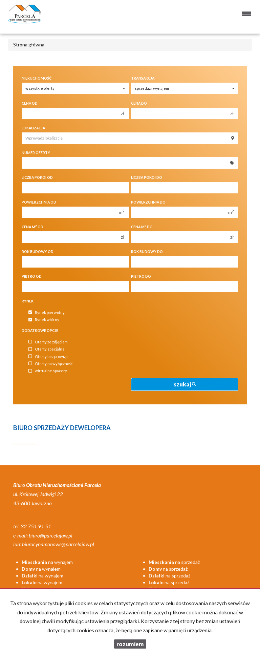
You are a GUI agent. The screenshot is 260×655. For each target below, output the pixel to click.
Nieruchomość (36, 78)
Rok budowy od (37, 252)
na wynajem (47, 562)
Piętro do (141, 276)
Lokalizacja (33, 128)
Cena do (139, 103)
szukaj (185, 384)
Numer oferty (36, 153)
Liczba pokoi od (37, 177)
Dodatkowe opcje (40, 331)
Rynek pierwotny (46, 312)
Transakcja (142, 78)
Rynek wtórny (43, 320)
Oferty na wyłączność (50, 363)
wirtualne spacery (47, 371)
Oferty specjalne (46, 349)
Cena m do (142, 227)
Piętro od (32, 276)
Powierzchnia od (39, 202)
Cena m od (32, 227)
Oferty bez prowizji (48, 356)
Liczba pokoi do (146, 177)
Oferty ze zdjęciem (48, 342)
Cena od (30, 103)
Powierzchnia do (148, 202)
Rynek (28, 301)
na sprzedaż (174, 562)
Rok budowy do (147, 252)
